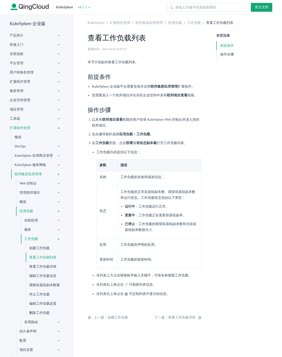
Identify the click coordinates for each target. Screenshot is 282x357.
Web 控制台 (28, 183)
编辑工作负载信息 (42, 276)
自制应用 (31, 220)
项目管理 (16, 109)
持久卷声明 (27, 331)
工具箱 (15, 118)
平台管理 (16, 63)
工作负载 (31, 239)
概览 (22, 202)
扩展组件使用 (20, 128)
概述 (18, 137)
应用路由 (31, 322)
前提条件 (227, 45)
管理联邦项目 (29, 192)
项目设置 (26, 350)
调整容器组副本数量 (44, 285)
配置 (22, 340)
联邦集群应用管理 (28, 174)
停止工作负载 (39, 294)
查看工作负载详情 (42, 266)
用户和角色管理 (22, 72)
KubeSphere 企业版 (27, 23)
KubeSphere (96, 22)
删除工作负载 (39, 313)
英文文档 (261, 7)
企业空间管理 (20, 100)
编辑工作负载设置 (42, 303)
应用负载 (26, 211)
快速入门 (16, 44)
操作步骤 (227, 54)
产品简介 (16, 35)
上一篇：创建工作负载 (108, 318)
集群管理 (16, 91)
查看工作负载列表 (42, 257)
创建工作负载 (39, 248)
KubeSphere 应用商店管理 (34, 155)
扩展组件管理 (20, 81)
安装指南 (16, 54)
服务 (27, 229)
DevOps (20, 146)
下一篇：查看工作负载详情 (178, 318)
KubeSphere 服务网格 (30, 165)
